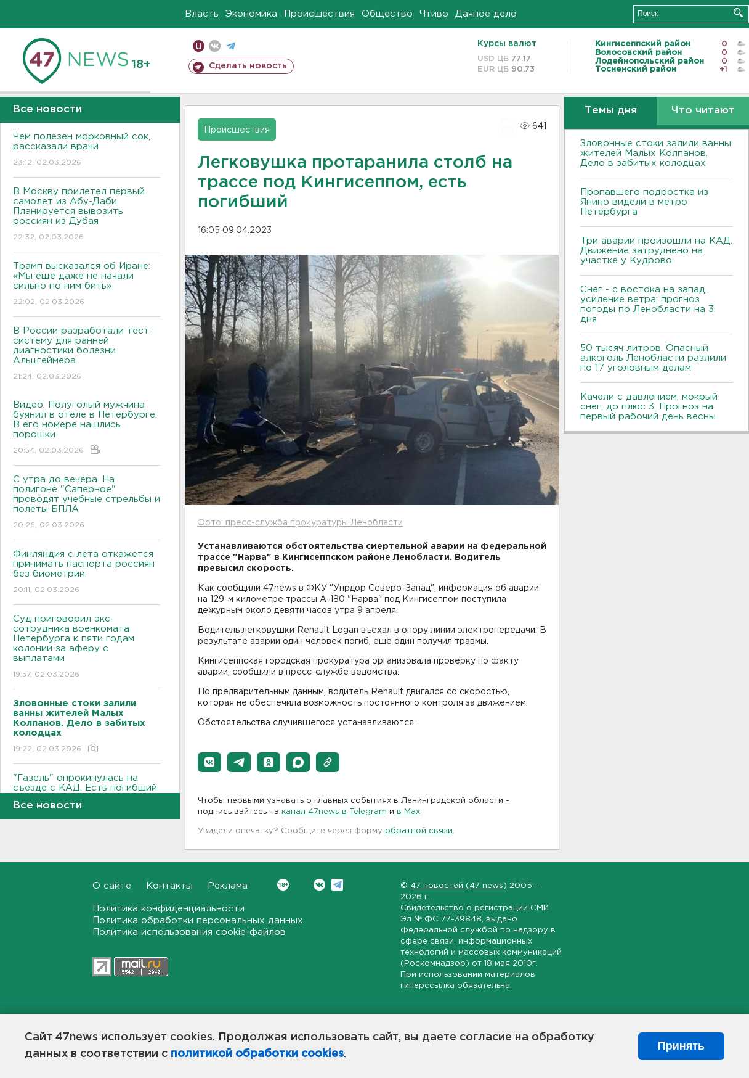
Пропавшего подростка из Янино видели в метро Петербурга (644, 202)
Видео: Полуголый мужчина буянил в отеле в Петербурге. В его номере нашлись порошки (86, 428)
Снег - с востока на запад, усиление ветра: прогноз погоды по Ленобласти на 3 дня (647, 304)
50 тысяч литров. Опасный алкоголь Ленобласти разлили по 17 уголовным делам (653, 358)
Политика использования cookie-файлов (189, 932)
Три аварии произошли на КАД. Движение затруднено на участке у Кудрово (656, 251)
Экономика (251, 14)
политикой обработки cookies (257, 1054)
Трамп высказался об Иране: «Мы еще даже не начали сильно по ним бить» (86, 284)
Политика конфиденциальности (168, 909)
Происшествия (319, 14)
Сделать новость (248, 66)
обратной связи (419, 831)
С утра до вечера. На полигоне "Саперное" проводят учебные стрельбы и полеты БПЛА (86, 502)
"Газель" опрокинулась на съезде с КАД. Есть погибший (86, 791)
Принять (681, 1046)
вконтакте (215, 46)
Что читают (703, 110)
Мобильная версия (198, 46)
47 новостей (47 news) (458, 886)
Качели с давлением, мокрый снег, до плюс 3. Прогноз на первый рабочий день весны (649, 407)
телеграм (231, 46)
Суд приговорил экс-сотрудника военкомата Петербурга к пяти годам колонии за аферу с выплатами (86, 647)
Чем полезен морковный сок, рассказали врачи (86, 150)
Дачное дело (486, 14)
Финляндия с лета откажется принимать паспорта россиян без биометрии (86, 572)
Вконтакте (283, 885)
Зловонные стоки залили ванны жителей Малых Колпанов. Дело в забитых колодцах (655, 153)
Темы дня (611, 110)
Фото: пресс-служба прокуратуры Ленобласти (300, 523)
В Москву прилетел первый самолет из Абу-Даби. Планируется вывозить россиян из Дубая (86, 214)
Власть (202, 14)
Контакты (169, 886)
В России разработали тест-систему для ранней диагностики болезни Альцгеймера (86, 354)
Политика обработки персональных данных (197, 920)
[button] (209, 762)
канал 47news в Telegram (334, 811)
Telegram (337, 885)
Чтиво (433, 14)
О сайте (111, 886)
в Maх (408, 811)
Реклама (228, 886)
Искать (738, 12)
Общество (387, 14)
